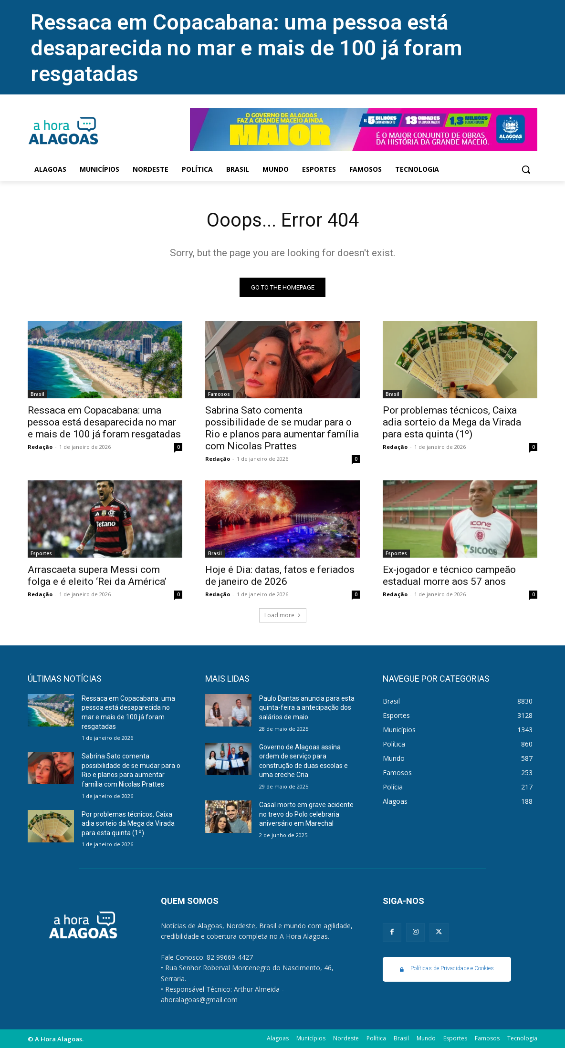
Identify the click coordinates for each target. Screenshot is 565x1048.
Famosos (219, 394)
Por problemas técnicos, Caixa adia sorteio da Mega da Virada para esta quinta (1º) (452, 422)
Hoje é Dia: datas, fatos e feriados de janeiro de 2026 (280, 575)
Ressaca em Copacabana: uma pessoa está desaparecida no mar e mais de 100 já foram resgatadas (246, 48)
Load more (282, 615)
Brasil (37, 394)
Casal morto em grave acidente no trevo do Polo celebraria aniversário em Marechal (306, 814)
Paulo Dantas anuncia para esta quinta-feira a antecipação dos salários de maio (307, 708)
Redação (40, 446)
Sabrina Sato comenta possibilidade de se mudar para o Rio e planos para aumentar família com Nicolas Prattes (282, 428)
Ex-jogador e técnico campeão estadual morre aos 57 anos (449, 575)
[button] (525, 169)
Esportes (41, 553)
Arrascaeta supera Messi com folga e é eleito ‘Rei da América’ (97, 575)
